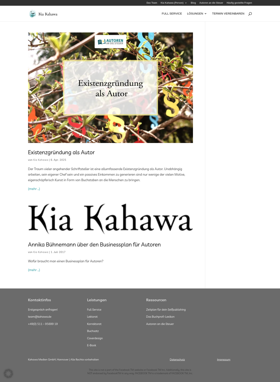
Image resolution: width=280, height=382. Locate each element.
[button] (8, 373)
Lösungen (195, 13)
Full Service (172, 13)
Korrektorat (94, 324)
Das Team (152, 3)
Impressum (223, 359)
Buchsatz (93, 331)
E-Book (91, 345)
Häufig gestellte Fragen (239, 3)
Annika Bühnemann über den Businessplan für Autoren (94, 244)
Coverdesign (95, 338)
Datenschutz (177, 359)
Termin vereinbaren (228, 13)
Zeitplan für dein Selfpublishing (166, 309)
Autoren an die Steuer (211, 3)
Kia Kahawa (40, 159)
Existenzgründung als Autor (61, 152)
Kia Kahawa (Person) (172, 3)
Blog (193, 3)
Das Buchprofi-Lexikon (160, 316)
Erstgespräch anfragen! (43, 309)
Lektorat (92, 316)
